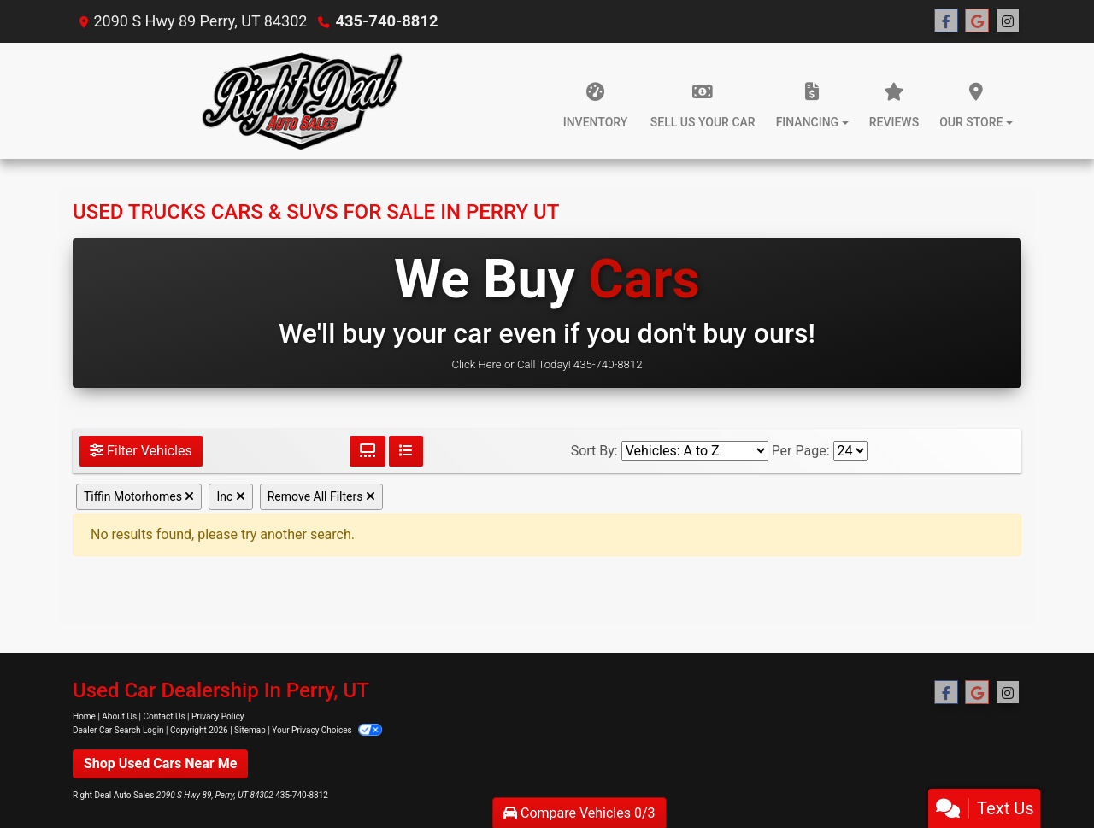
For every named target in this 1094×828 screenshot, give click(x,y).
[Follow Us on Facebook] (946, 21)
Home (84, 716)
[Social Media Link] (1008, 21)
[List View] (406, 451)
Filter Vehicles (141, 451)
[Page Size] (850, 451)
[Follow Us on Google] (977, 21)
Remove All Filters (321, 496)
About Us (119, 716)
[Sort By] (694, 451)
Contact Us (164, 716)
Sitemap (250, 730)
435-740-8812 (385, 21)
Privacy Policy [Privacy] (217, 716)
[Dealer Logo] (302, 101)
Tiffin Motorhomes (139, 496)
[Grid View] (367, 451)
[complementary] (1042, 776)
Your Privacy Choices (327, 730)
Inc (230, 496)
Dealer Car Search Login (118, 730)
